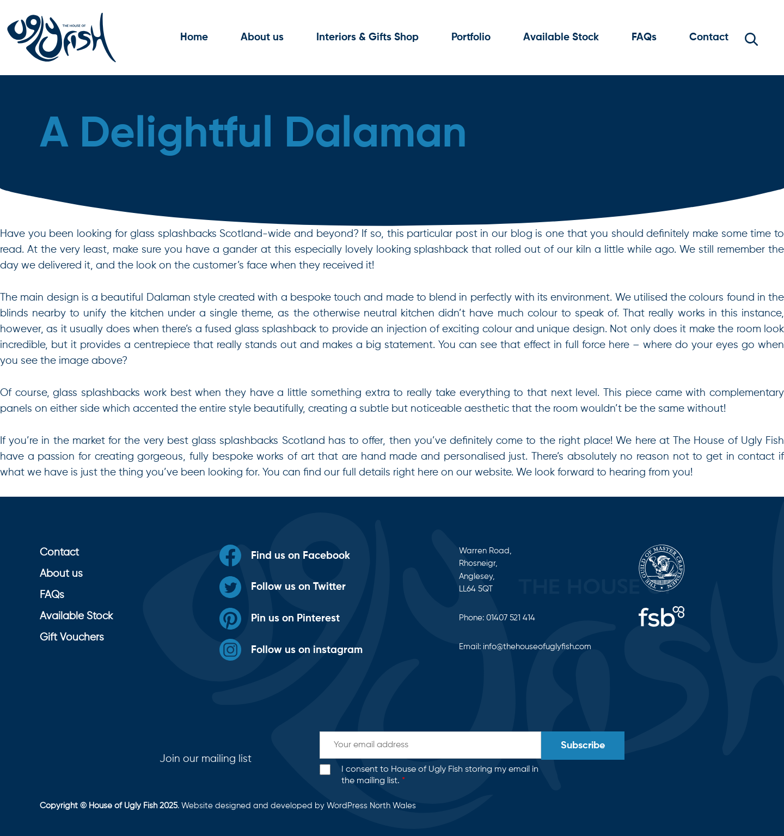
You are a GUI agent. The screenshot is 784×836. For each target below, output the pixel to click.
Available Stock (561, 37)
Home (194, 37)
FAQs (644, 37)
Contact (708, 37)
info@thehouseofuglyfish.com (537, 647)
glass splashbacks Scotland (258, 441)
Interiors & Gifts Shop (367, 37)
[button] (751, 37)
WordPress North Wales (371, 806)
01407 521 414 (510, 618)
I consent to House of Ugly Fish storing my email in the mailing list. (439, 775)
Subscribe (583, 745)
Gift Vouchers (72, 637)
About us (262, 37)
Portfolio (471, 37)
